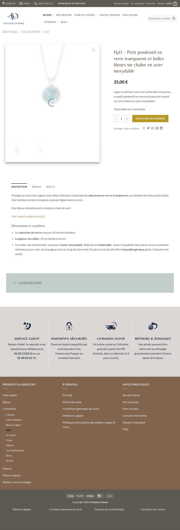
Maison (7, 468)
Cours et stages (85, 15)
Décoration (64, 15)
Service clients (121, 3)
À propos (51, 22)
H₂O (46, 31)
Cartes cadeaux (109, 15)
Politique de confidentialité (109, 509)
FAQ (125, 429)
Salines (10, 445)
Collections (30, 31)
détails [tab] (36, 186)
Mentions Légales (73, 415)
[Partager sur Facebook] (144, 128)
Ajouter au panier (150, 118)
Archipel (10, 435)
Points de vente (72, 402)
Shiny (9, 455)
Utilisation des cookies (153, 509)
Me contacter (131, 402)
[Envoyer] (174, 18)
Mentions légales (22, 509)
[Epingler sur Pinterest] (157, 128)
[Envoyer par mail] (152, 128)
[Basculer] (14, 283)
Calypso (10, 414)
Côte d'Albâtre (14, 419)
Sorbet (9, 460)
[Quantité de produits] (121, 118)
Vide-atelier (130, 15)
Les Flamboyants (15, 450)
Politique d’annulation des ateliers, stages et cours (89, 425)
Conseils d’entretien (135, 415)
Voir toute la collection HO (28, 216)
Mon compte (130, 408)
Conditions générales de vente (81, 408)
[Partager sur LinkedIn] (161, 128)
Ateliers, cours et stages (17, 482)
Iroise (9, 440)
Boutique (10, 31)
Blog (65, 22)
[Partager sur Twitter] (148, 128)
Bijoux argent (13, 424)
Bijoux (48, 15)
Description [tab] (19, 186)
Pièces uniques (12, 475)
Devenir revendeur (134, 422)
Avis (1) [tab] (50, 186)
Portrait (67, 395)
